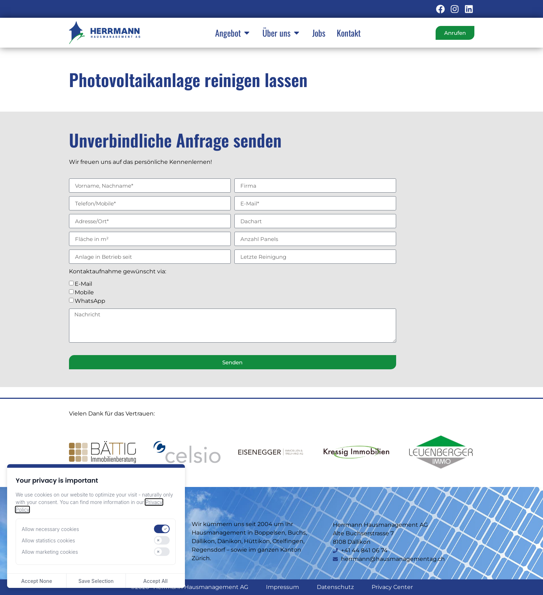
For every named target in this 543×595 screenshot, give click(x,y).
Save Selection (96, 581)
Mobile (84, 292)
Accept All (155, 581)
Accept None (36, 581)
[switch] (162, 529)
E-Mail (83, 283)
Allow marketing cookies (50, 552)
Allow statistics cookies (48, 540)
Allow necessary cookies (50, 529)
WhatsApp (90, 301)
